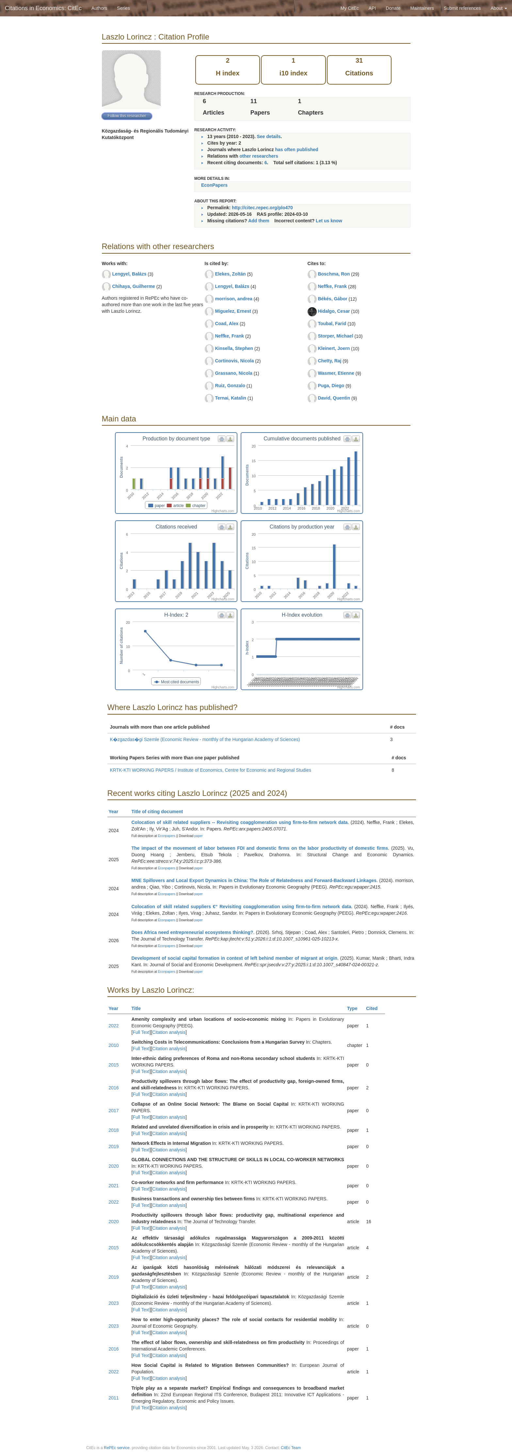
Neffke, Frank (229, 336)
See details (268, 136)
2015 (114, 1064)
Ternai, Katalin (230, 398)
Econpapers (166, 836)
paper (198, 836)
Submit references (462, 8)
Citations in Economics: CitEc (43, 8)
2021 (114, 1185)
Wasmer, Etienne (336, 373)
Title (139, 1008)
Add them (258, 220)
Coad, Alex (226, 323)
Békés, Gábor (332, 298)
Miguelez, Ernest (233, 311)
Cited (374, 1008)
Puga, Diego (331, 385)
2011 (114, 1397)
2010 (114, 1045)
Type (355, 1008)
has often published (296, 149)
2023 (114, 1303)
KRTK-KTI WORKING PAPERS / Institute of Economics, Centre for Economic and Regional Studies (211, 770)
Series (123, 8)
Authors (99, 8)
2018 (114, 1130)
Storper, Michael (335, 336)
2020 (114, 1166)
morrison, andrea (233, 298)
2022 (114, 1025)
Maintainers (422, 8)
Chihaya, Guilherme (133, 286)
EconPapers (214, 185)
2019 (114, 1146)
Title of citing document (160, 811)
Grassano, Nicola (233, 373)
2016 (114, 1087)
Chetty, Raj (329, 360)
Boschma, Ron (334, 274)
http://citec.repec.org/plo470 (262, 207)
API (372, 8)
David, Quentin (334, 398)
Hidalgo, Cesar (334, 311)
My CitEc (350, 8)
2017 (114, 1110)
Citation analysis (168, 1032)
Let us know (329, 220)
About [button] (499, 8)
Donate (393, 8)
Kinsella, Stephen (234, 348)
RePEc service (117, 1448)
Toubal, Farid (332, 323)
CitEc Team (291, 1448)
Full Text (141, 1032)
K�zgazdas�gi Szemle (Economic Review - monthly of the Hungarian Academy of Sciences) (205, 739)
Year (116, 811)
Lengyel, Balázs (129, 274)
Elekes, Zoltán (230, 274)
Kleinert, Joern (334, 348)
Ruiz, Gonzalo (230, 385)
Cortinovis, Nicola (234, 360)
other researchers (258, 156)
